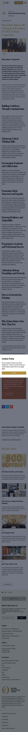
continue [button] (14, 373)
